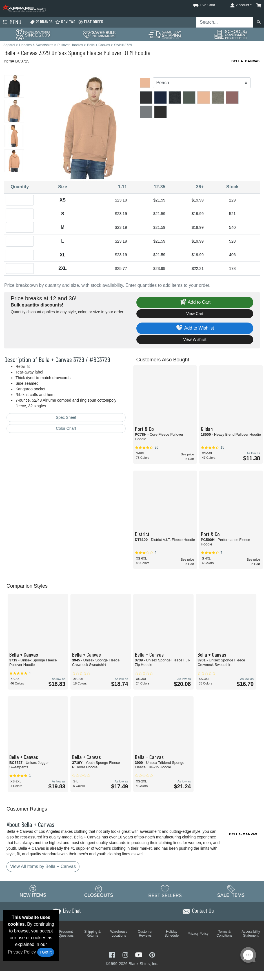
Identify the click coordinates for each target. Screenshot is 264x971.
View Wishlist (194, 339)
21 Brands (41, 22)
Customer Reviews (145, 934)
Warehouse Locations (118, 934)
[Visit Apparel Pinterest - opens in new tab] (152, 954)
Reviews (65, 22)
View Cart (194, 313)
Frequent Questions (66, 934)
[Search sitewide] (225, 22)
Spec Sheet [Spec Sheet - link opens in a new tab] (66, 417)
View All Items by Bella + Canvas (43, 866)
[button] (199, 4)
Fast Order (90, 22)
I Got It (46, 952)
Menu (11, 22)
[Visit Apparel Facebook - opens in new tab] (112, 954)
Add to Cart (194, 302)
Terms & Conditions (224, 934)
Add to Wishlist (195, 328)
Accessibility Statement (251, 934)
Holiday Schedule (172, 934)
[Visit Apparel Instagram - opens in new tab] (126, 954)
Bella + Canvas (20, 52)
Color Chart (66, 428)
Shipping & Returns (92, 934)
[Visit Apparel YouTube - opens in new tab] (139, 954)
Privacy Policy (22, 952)
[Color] (202, 82)
